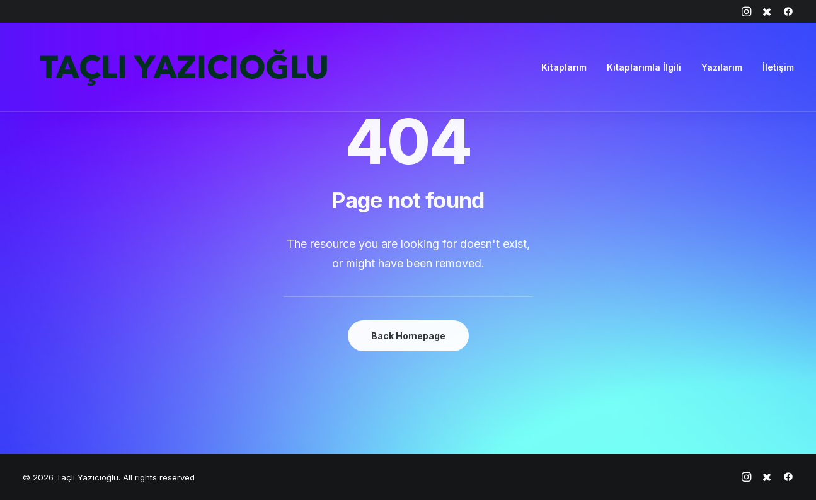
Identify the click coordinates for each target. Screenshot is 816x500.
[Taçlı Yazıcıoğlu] (183, 67)
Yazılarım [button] (721, 67)
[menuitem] (746, 11)
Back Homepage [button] (408, 335)
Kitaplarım (564, 67)
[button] (746, 11)
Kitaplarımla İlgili (644, 67)
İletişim (778, 67)
